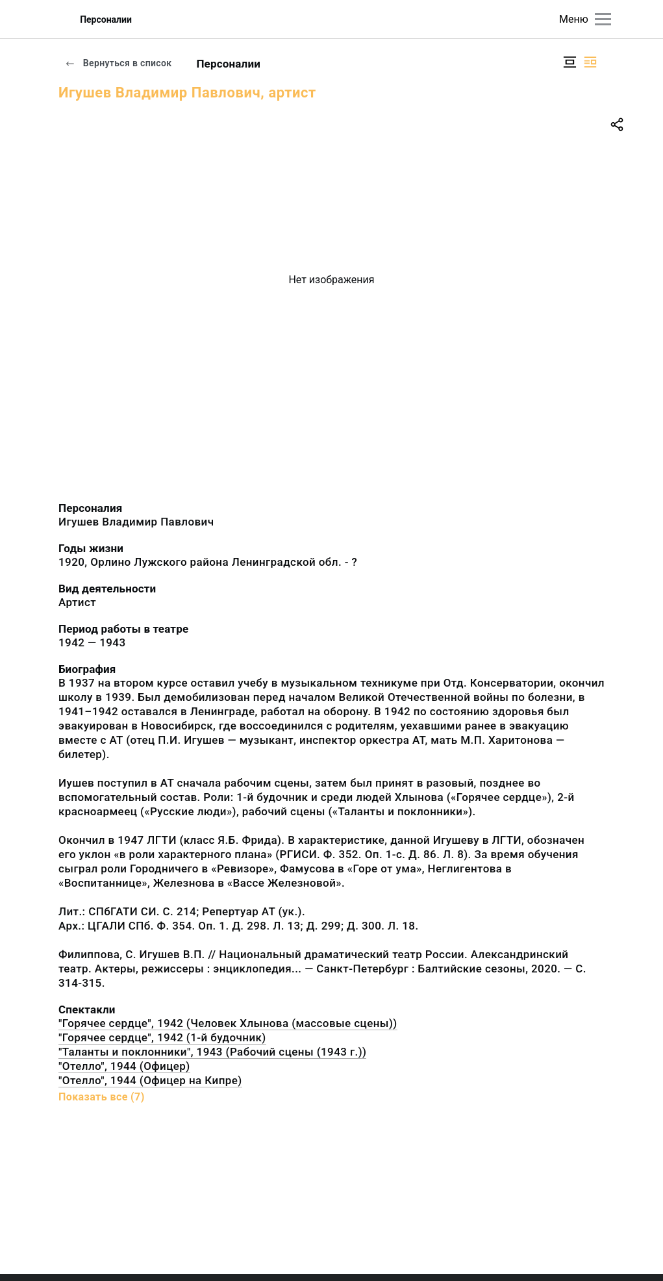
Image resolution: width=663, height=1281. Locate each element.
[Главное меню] (603, 19)
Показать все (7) (101, 1097)
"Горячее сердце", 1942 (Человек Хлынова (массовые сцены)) (227, 1023)
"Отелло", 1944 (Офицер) (124, 1065)
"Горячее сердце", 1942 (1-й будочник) (162, 1037)
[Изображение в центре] (569, 62)
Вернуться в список (118, 63)
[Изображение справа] (590, 62)
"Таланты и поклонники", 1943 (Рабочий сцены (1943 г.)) (212, 1051)
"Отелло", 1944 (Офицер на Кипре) (150, 1080)
